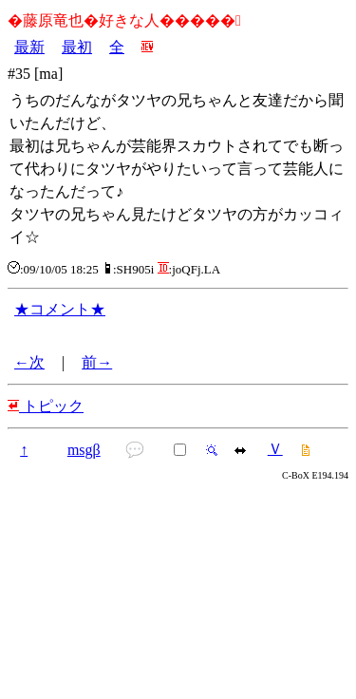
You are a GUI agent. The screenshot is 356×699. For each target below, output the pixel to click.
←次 (29, 362)
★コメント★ (59, 309)
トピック (46, 406)
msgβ (84, 450)
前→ (97, 362)
